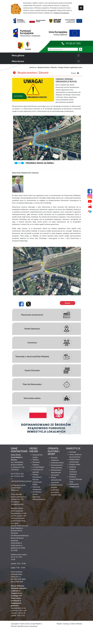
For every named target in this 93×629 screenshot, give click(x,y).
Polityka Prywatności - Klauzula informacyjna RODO (37, 479)
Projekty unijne (74, 464)
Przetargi (72, 452)
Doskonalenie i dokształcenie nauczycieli (56, 472)
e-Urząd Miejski (38, 467)
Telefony (36, 460)
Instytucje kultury (57, 462)
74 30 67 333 (73, 43)
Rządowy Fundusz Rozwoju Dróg (75, 479)
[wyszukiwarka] (63, 49)
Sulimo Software (76, 624)
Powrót (67, 303)
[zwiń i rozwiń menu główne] (78, 55)
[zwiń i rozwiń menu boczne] (78, 61)
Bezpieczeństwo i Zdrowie (47, 67)
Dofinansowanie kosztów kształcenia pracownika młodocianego (57, 490)
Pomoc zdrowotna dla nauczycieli (56, 479)
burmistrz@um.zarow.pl (23, 481)
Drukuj (75, 73)
